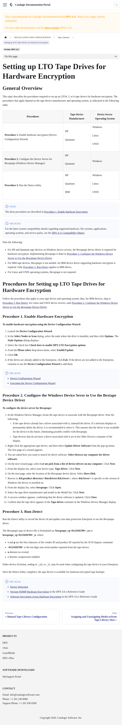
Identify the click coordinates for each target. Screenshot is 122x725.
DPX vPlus (8, 658)
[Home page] (6, 37)
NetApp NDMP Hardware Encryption (29, 591)
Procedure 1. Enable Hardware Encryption (65, 211)
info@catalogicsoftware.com (25, 694)
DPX (5, 642)
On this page (11, 56)
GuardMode (9, 653)
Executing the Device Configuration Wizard (32, 383)
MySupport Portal (12, 676)
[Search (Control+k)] (116, 5)
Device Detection (19, 587)
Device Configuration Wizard (25, 378)
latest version (52, 27)
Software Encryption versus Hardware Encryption (35, 596)
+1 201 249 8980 (19, 699)
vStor (5, 647)
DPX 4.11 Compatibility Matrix (68, 233)
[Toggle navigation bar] (5, 4)
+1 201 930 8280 (27, 703)
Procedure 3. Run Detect (35, 267)
